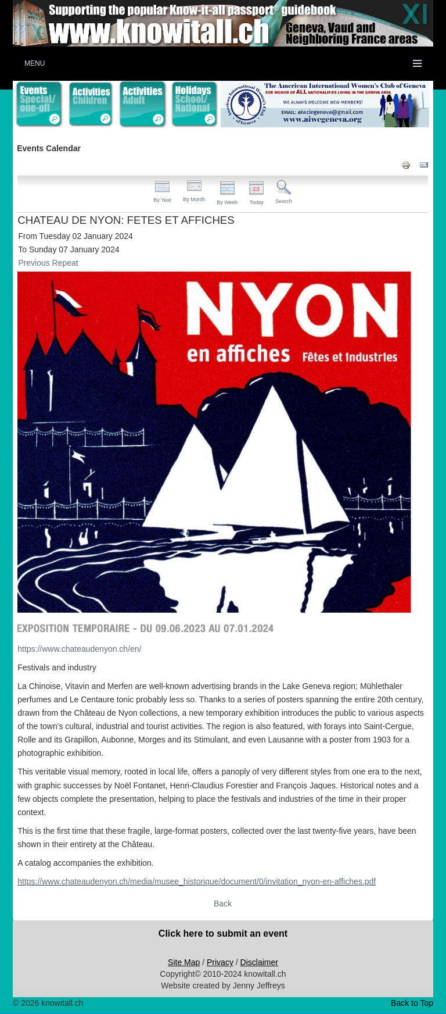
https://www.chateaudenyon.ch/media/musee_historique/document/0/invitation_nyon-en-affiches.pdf (196, 881)
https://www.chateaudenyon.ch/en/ (79, 649)
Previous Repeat (48, 262)
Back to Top (412, 1003)
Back (223, 903)
